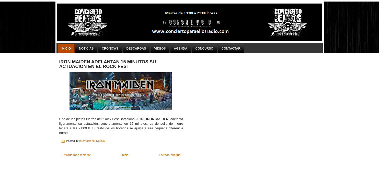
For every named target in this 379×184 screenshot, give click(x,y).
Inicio (66, 48)
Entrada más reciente (76, 155)
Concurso (204, 48)
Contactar (231, 48)
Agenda (180, 48)
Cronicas (110, 48)
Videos (160, 48)
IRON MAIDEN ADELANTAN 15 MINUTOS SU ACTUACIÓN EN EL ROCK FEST (107, 64)
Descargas (136, 48)
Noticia (100, 140)
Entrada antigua (170, 155)
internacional (87, 140)
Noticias (86, 48)
